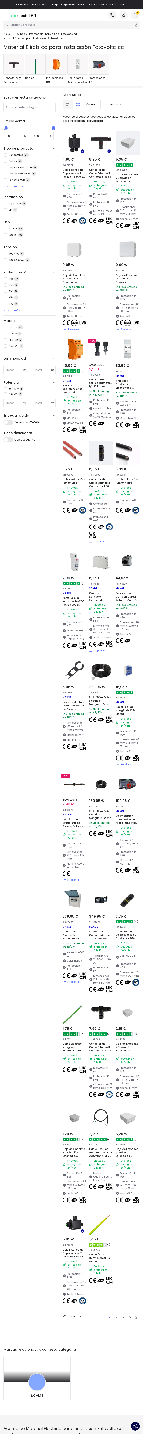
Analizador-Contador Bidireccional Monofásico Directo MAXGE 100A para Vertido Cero (127, 391)
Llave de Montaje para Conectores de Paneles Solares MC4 (74, 707)
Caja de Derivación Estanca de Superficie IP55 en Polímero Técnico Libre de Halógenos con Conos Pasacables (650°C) (100, 608)
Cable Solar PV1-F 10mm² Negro (127, 481)
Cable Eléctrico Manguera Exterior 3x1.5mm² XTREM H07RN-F (100, 1154)
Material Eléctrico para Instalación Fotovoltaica (33, 38)
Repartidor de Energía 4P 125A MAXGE (126, 710)
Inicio (6, 34)
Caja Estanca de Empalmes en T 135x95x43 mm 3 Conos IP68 (73, 1255)
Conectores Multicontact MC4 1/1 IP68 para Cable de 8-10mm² (101, 385)
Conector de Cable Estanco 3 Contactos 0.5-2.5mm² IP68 (126, 937)
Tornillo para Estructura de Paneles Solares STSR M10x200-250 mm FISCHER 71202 (74, 826)
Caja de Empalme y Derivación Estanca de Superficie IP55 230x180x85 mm (127, 181)
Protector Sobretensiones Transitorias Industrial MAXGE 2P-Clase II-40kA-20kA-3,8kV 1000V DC (74, 396)
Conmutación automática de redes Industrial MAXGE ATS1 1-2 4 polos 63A (127, 822)
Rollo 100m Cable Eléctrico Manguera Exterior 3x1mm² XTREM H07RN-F (100, 818)
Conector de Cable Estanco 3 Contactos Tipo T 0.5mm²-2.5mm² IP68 (100, 1050)
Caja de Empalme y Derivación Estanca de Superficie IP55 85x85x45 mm (74, 1156)
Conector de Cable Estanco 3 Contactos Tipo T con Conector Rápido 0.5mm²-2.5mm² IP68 (100, 180)
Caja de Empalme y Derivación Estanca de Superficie (74, 280)
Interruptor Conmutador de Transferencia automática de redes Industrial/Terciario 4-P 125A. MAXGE (101, 942)
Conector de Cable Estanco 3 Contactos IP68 (99, 483)
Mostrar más (14, 186)
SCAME (37, 1395)
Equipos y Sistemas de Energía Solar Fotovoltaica (46, 34)
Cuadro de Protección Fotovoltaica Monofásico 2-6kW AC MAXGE (72, 938)
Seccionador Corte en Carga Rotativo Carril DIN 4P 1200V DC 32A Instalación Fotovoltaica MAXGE (127, 603)
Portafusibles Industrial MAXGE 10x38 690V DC (73, 601)
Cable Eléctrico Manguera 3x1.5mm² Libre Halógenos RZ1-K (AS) (73, 1050)
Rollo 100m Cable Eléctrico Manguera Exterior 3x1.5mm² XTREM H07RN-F (100, 704)
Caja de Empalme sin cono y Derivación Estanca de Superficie (127, 282)
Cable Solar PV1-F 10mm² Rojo (74, 481)
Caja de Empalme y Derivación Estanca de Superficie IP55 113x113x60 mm (127, 1050)
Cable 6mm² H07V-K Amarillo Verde (99, 1258)
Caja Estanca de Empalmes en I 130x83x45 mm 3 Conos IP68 (73, 175)
